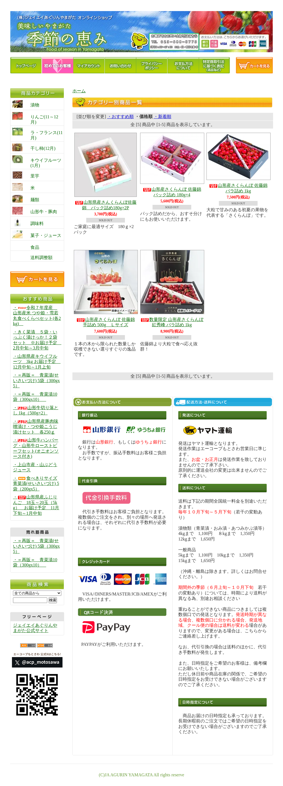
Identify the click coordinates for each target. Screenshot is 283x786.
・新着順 (162, 116)
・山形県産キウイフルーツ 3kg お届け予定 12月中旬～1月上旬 (37, 361)
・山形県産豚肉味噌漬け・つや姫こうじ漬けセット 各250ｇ (35, 426)
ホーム (79, 90)
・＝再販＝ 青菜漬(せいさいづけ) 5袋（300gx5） (36, 380)
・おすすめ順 (120, 116)
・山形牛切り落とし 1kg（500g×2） (35, 410)
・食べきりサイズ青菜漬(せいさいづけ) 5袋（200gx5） (36, 483)
